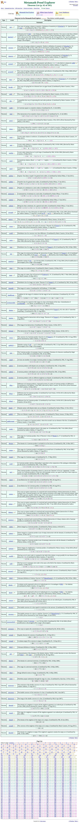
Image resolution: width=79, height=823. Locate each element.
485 (32, 815)
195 (32, 769)
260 (70, 779)
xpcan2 (11, 485)
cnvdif (11, 233)
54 (15, 749)
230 (70, 774)
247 (48, 777)
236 (40, 775)
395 (32, 800)
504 (25, 818)
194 (25, 769)
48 (56, 747)
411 (2, 804)
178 (55, 766)
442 (9, 808)
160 (70, 763)
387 (48, 799)
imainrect (11, 520)
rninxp (11, 504)
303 (17, 786)
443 (17, 808)
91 (13, 753)
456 (40, 810)
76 (74, 750)
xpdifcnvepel (10, 421)
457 (48, 810)
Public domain (43, 821)
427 (48, 805)
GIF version (75, 5)
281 (2, 783)
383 (17, 799)
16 (13, 744)
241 (2, 777)
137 (48, 760)
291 (2, 785)
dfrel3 (11, 647)
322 (9, 789)
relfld (73, 63)
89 (1, 753)
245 (32, 777)
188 (55, 768)
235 (32, 775)
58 (40, 749)
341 (2, 793)
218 (55, 772)
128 (55, 758)
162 (9, 764)
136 (40, 760)
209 (63, 771)
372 (9, 797)
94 (31, 753)
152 (9, 763)
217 (47, 772)
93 (25, 753)
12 (66, 743)
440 (70, 807)
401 (2, 802)
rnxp (11, 436)
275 (32, 782)
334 (25, 791)
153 (17, 763)
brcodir (11, 87)
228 (55, 774)
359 (63, 794)
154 (25, 763)
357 (48, 794)
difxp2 (11, 401)
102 (9, 755)
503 (17, 818)
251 (2, 779)
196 (40, 769)
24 (62, 744)
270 (70, 780)
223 (17, 774)
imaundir (11, 288)
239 (63, 775)
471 (2, 813)
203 (17, 771)
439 (63, 807)
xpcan (11, 479)
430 (70, 805)
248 (55, 777)
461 (2, 811)
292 (9, 785)
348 (55, 793)
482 (9, 815)
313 (17, 788)
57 (34, 749)
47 (50, 747)
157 (48, 763)
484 (25, 815)
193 (17, 769)
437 (48, 807)
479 (63, 813)
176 (40, 766)
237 (48, 775)
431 (2, 807)
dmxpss (11, 443)
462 (9, 811)
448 (55, 808)
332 (9, 791)
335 (32, 791)
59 (46, 749)
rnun (11, 247)
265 (32, 780)
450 (70, 808)
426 (40, 805)
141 (2, 761)
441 (2, 808)
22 (50, 744)
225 (32, 774)
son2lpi (11, 153)
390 (70, 799)
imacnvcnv (11, 698)
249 (63, 777)
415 (32, 804)
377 (48, 797)
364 (25, 796)
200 (70, 769)
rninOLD (11, 261)
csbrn (11, 679)
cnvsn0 (11, 726)
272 (9, 782)
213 (17, 772)
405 (32, 802)
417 (47, 804)
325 (32, 789)
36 (58, 746)
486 (40, 815)
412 (9, 804)
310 (70, 786)
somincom (11, 194)
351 (2, 794)
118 (54, 757)
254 (25, 779)
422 (9, 805)
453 (17, 810)
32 (34, 746)
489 (63, 815)
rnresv (11, 667)
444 (25, 808)
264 (25, 780)
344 (25, 793)
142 (9, 761)
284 (25, 783)
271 (2, 782)
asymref (10, 64)
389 (63, 799)
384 (25, 799)
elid (11, 654)
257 (48, 779)
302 (9, 786)
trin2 (11, 114)
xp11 (11, 472)
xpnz (11, 353)
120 (69, 757)
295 (32, 785)
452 (9, 810)
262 (9, 780)
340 (70, 791)
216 (40, 772)
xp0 (30, 344)
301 (2, 786)
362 (9, 796)
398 (55, 800)
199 (63, 769)
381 (2, 799)
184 (25, 768)
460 (70, 810)
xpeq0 (11, 360)
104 (25, 755)
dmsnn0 (11, 705)
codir (10, 94)
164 (25, 764)
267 (48, 780)
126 (40, 758)
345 (32, 793)
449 (63, 808)
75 (68, 750)
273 (17, 782)
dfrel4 (10, 592)
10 (55, 743)
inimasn (11, 331)
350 (70, 793)
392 (9, 800)
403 (17, 802)
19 (31, 744)
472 (9, 813)
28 (9, 746)
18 (25, 744)
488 (55, 815)
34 (46, 746)
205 (32, 771)
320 (70, 788)
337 (48, 791)
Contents (11, 743)
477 (48, 813)
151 (2, 763)
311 (2, 788)
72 (50, 750)
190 (70, 768)
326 (40, 789)
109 (63, 755)
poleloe (11, 176)
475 (32, 813)
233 (17, 775)
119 (62, 757)
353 (17, 794)
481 (2, 815)
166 (40, 764)
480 (70, 813)
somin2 (11, 200)
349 (63, 793)
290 (70, 783)
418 (55, 804)
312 (9, 788)
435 (32, 807)
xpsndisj (11, 378)
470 (70, 811)
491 (2, 816)
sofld (11, 563)
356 (40, 794)
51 (74, 747)
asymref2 (10, 72)
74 (62, 750)
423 (17, 805)
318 (55, 788)
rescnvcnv (11, 685)
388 (55, 799)
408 (55, 802)
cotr (11, 27)
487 (48, 815)
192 (9, 769)
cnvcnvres (11, 692)
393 (17, 800)
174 (25, 766)
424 (25, 805)
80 (21, 752)
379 (63, 797)
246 (40, 777)
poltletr (11, 182)
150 (70, 761)
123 (17, 758)
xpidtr (11, 108)
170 (70, 764)
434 (25, 807)
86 (58, 752)
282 (9, 783)
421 (2, 805)
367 (48, 796)
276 (40, 782)
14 (1, 744)
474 (25, 813)
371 (2, 797)
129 (63, 758)
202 (9, 771)
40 (7, 747)
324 (25, 789)
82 (34, 752)
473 (17, 813)
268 (55, 780)
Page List (48, 8)
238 (55, 775)
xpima (11, 526)
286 (40, 783)
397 (48, 800)
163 (17, 764)
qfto (11, 101)
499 (63, 816)
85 (52, 752)
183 (17, 768)
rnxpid (11, 457)
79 (15, 752)
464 (25, 811)
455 (32, 810)
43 (25, 747)
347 (48, 793)
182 (9, 768)
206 (40, 771)
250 (70, 777)
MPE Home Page (18, 8)
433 (17, 807)
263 (17, 780)
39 (1, 747)
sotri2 (11, 161)
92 (19, 753)
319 (63, 788)
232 (9, 775)
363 (17, 796)
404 (25, 802)
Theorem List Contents (28, 8)
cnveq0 (11, 641)
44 (31, 747)
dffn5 (61, 584)
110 (70, 755)
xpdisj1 (11, 366)
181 (2, 768)
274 (25, 782)
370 (70, 796)
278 (55, 782)
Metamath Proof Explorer (25, 12)
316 (40, 788)
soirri (11, 137)
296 (40, 785)
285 (32, 783)
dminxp (10, 512)
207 (48, 771)
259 (63, 779)
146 (40, 761)
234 (25, 775)
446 (40, 808)
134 (25, 760)
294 (25, 785)
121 (2, 758)
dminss (11, 310)
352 (9, 794)
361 (2, 796)
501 (2, 818)
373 (17, 797)
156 (40, 763)
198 (55, 769)
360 (70, 794)
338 (55, 791)
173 (17, 766)
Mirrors (2, 8)
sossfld (11, 556)
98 (56, 753)
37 (64, 746)
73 (56, 750)
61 (58, 749)
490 (70, 815)
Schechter (61, 26)
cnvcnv (11, 600)
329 (63, 789)
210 (70, 771)
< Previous (71, 1)
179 (63, 766)
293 (17, 785)
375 (32, 797)
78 (9, 752)
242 (9, 777)
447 (48, 808)
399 (63, 800)
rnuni (10, 275)
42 (19, 747)
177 (48, 766)
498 (55, 816)
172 (9, 766)
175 (32, 766)
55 (21, 749)
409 (63, 802)
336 (40, 791)
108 (55, 755)
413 (17, 804)
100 (68, 753)
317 (47, 788)
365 (32, 796)
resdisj (11, 429)
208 (55, 771)
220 (70, 772)
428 (55, 805)
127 (48, 758)
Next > (76, 1)
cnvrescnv (11, 629)
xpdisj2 (11, 372)
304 (25, 786)
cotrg (20, 28)
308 (55, 786)
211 (2, 772)
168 (55, 764)
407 (48, 802)
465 (32, 811)
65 (7, 750)
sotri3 (11, 168)
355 (32, 794)
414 (25, 804)
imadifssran (11, 295)
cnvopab (10, 212)
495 (32, 816)
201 (2, 771)
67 (19, 750)
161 (2, 764)
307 (48, 786)
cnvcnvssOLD (11, 622)
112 (9, 757)
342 (9, 793)
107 (48, 755)
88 (70, 752)
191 (2, 769)
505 (32, 818)
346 (40, 793)
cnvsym (10, 48)
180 (70, 766)
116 (39, 757)
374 (25, 797)
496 (40, 816)
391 (2, 800)
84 (46, 752)
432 (9, 807)
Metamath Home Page (9, 8)
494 (25, 816)
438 (55, 807)
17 (19, 744)
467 (48, 811)
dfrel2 (11, 578)
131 (2, 760)
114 (24, 757)
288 (55, 783)
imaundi (11, 282)
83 (40, 752)
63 (70, 749)
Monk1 (55, 436)
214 (25, 772)
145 (32, 761)
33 (40, 746)
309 (63, 786)
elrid (30, 655)
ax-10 (43, 213)
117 (47, 757)
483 (17, 815)
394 (25, 800)
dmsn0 (11, 720)
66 (13, 750)
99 (62, 753)
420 (70, 804)
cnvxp (11, 338)
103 (17, 755)
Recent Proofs (37, 8)
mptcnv (10, 219)
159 (63, 763)
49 (62, 747)
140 (70, 760)
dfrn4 (11, 673)
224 (25, 774)
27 (3, 746)
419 (63, 804)
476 (40, 813)
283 (17, 783)
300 (70, 785)
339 (63, 791)
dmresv (11, 661)
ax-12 (49, 213)
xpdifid (11, 414)
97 (50, 753)
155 (32, 763)
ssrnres (11, 494)
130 (70, 758)
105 (32, 755)
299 (63, 785)
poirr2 (11, 120)
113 (17, 757)
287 (48, 783)
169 (63, 764)
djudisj (11, 408)
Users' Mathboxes (62, 12)
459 (63, 810)
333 (17, 791)
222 (9, 774)
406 (40, 802)
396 (40, 800)
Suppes (57, 225)
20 (37, 744)
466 (40, 811)
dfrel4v (11, 585)
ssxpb (11, 464)
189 (63, 768)
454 (25, 810)
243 (17, 777)
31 (27, 746)
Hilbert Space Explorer (45, 12)
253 (17, 779)
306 (40, 786)
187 (48, 768)
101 (2, 755)
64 (1, 750)
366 (40, 796)
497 (48, 816)
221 (2, 774)
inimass (11, 325)
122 (9, 758)
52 (3, 749)
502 (9, 818)
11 (60, 743)
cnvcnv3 (10, 571)
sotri (11, 145)
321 (2, 789)
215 (32, 772)
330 (70, 789)
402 (9, 802)
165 (32, 764)
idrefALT (10, 37)
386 (40, 799)
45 (37, 747)
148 (55, 761)
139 (63, 760)
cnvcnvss (11, 614)
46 (44, 747)
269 (63, 780)
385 (32, 799)
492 (9, 816)
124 (25, 758)
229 (63, 774)
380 (70, 797)
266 (40, 780)
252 (9, 779)
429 (63, 805)
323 (17, 789)
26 (74, 744)
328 (55, 789)
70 (37, 750)
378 (55, 797)
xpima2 (11, 541)
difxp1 (11, 393)
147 (48, 761)
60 (52, 749)
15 (7, 744)
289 (63, 783)
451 (2, 810)
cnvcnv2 (11, 607)
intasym (10, 56)
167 (48, 764)
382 (9, 799)
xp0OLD (10, 345)
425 (32, 805)
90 (7, 753)
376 (40, 797)
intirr (10, 79)
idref (29, 34)
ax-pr (36, 254)
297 (48, 785)
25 (68, 744)
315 (32, 788)
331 (2, 791)
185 (32, 768)
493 (17, 816)
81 (27, 752)
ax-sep (44, 254)
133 (17, 760)
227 (48, 774)
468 (55, 811)
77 (3, 752)
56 (27, 749)
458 (55, 810)
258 (55, 779)
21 (44, 744)
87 (64, 752)
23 (56, 744)
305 (32, 786)
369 (63, 796)
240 (70, 775)
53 (9, 749)
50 (68, 747)
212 (9, 772)
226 (40, 774)
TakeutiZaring (48, 578)
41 (13, 747)
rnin (11, 254)
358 (55, 794)
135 (32, 760)
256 (40, 779)
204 (25, 771)
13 (72, 743)
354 (25, 794)
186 (40, 768)
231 (2, 775)
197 (48, 769)
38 (70, 746)
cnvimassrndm (11, 302)
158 (55, 763)
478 (55, 813)
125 (32, 758)
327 (48, 789)
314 (25, 788)
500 (70, 816)
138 (55, 760)
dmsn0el (11, 733)
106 (40, 755)
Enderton (45, 274)
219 (63, 772)
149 (63, 761)
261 (2, 780)
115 (32, 757)
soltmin (11, 206)
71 (44, 750)
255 (32, 779)
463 (17, 811)
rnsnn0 (11, 713)
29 (15, 746)
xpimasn (11, 548)
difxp (11, 385)
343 (17, 793)
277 (48, 782)
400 (70, 800)
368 (55, 796)
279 (63, 782)
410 (70, 802)
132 (9, 760)
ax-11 (41, 49)
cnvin (11, 240)
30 (21, 746)
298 (55, 785)
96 (44, 753)
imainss (11, 318)
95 (37, 753)
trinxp (11, 129)
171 (2, 766)
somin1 (11, 188)
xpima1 (11, 533)
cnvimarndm (21, 303)
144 (25, 761)
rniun (11, 268)
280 (70, 782)
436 (40, 807)
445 (32, 808)
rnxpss (11, 450)
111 (2, 757)
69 (31, 750)
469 (63, 811)
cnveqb (11, 635)
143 (17, 761)
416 (40, 804)
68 (25, 750)
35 (52, 746)
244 (25, 777)
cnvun (11, 226)
